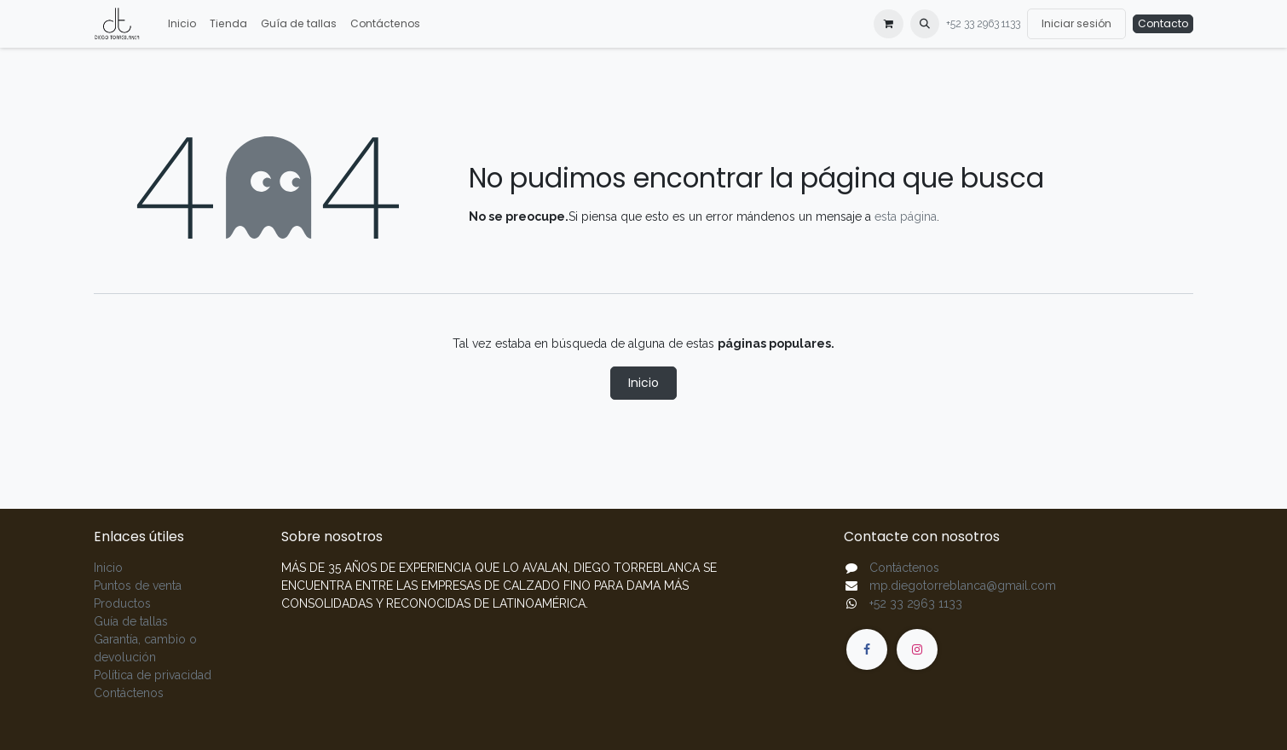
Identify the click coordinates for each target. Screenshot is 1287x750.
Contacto (1163, 23)
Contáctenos (129, 693)
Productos (122, 603)
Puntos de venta (138, 585)
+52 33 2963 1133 (983, 24)
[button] (924, 23)
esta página (905, 216)
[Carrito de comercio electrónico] (888, 23)
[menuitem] (182, 23)
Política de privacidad (152, 675)
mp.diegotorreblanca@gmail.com (962, 585)
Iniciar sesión (1076, 23)
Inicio (643, 382)
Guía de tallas (131, 621)
